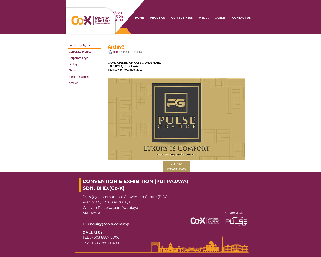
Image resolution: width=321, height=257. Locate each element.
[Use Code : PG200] (176, 169)
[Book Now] (176, 164)
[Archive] (85, 83)
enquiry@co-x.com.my (108, 224)
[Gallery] (85, 64)
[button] (117, 52)
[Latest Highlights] (85, 45)
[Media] (127, 52)
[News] (85, 71)
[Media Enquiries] (85, 77)
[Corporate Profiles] (85, 52)
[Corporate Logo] (85, 58)
